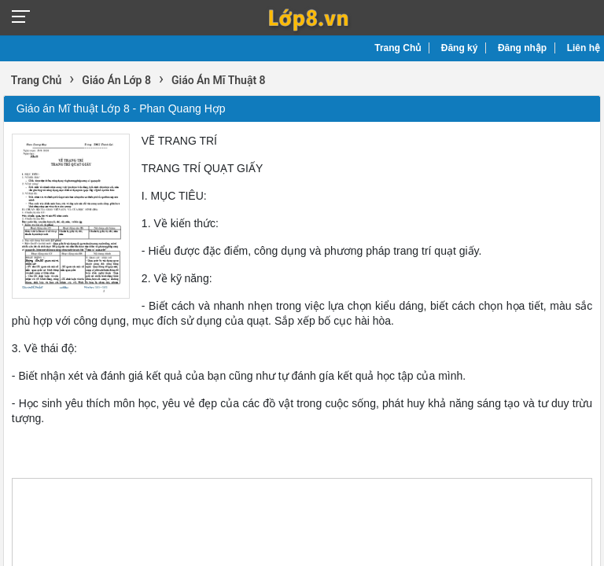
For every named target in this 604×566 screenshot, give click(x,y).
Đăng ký (459, 47)
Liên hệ (583, 47)
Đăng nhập (522, 47)
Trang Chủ (397, 47)
